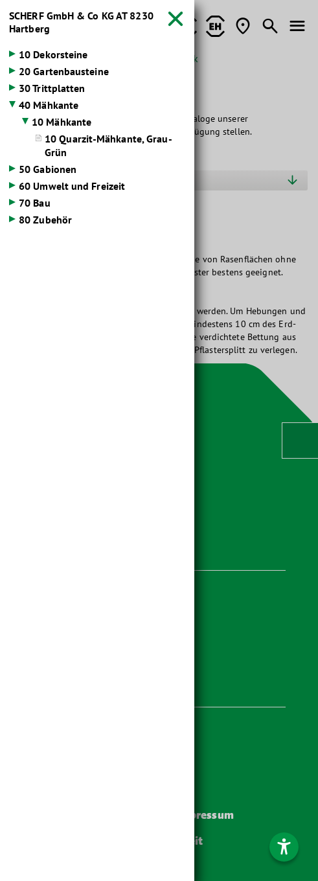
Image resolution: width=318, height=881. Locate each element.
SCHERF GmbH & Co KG (81, 22)
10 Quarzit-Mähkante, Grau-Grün (108, 145)
